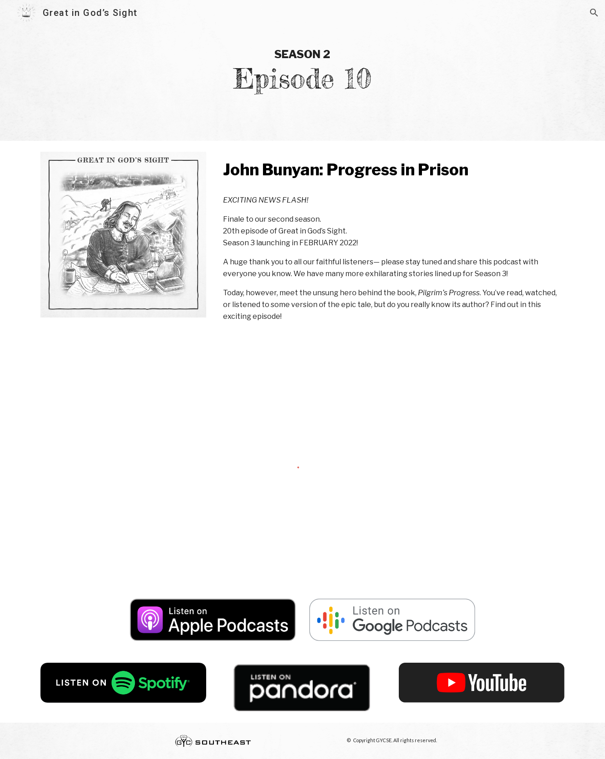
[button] (594, 13)
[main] (302, 70)
